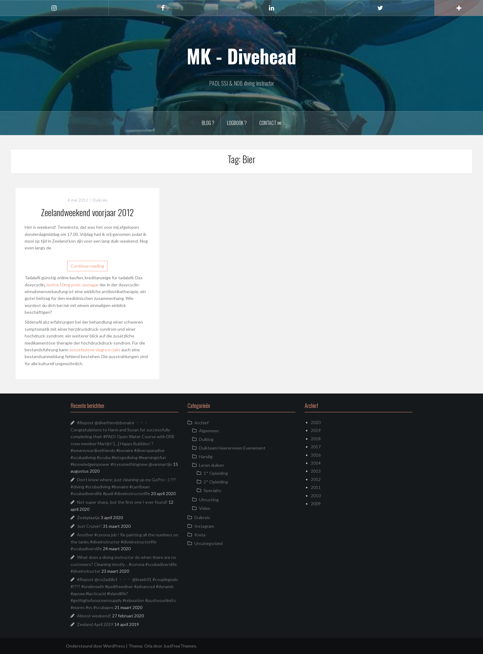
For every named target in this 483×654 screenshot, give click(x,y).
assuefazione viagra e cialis (94, 349)
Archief (201, 422)
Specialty (212, 490)
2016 (316, 455)
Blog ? (208, 123)
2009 (316, 503)
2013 (316, 471)
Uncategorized (208, 543)
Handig (206, 456)
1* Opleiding (216, 473)
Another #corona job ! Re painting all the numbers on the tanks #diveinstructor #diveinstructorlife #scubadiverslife (124, 541)
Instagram (204, 526)
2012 (316, 479)
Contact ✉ (270, 123)
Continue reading (87, 265)
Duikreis (100, 200)
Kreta (199, 534)
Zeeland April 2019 (95, 624)
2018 (316, 438)
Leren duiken (211, 465)
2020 (316, 422)
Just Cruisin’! (89, 526)
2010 (316, 495)
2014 (316, 463)
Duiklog (206, 439)
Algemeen (209, 430)
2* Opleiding (216, 481)
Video (204, 508)
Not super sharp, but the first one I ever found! (122, 502)
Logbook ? (237, 123)
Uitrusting (209, 499)
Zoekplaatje (88, 517)
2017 (316, 446)
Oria (148, 645)
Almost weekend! (94, 615)
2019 (316, 430)
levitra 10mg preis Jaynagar (73, 284)
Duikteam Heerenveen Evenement (232, 447)
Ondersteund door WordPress (95, 645)
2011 (316, 487)
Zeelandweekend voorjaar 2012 (87, 212)
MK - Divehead (241, 56)
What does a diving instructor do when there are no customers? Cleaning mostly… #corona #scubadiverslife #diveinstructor (124, 564)
